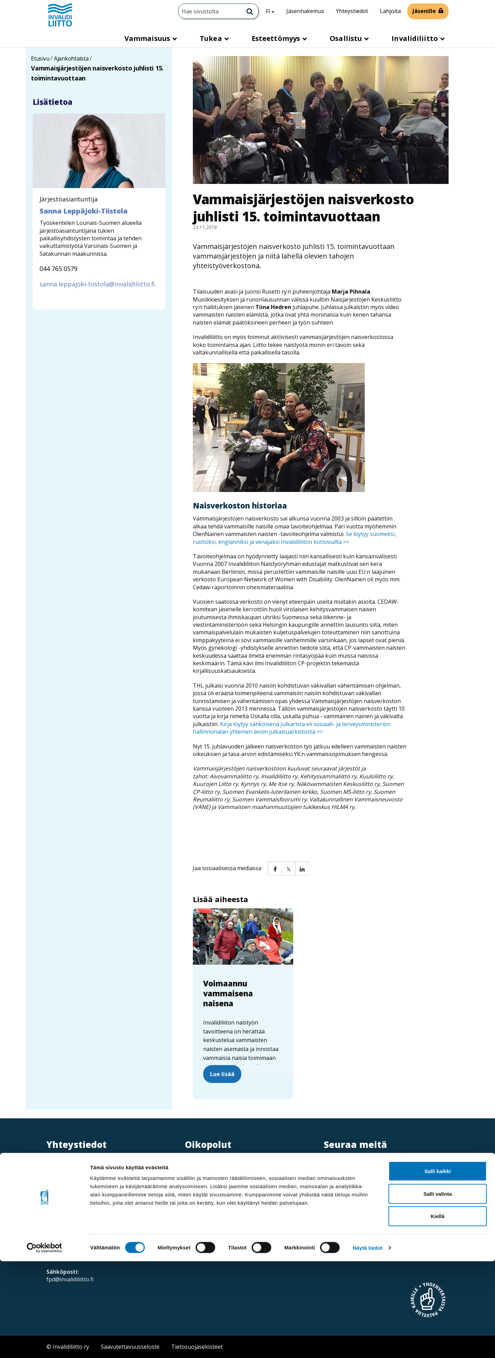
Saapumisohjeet (77, 1235)
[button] (275, 868)
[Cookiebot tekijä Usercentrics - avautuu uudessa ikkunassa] (44, 1344)
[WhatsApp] (400, 1168)
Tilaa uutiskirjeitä (353, 1229)
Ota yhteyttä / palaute (359, 1194)
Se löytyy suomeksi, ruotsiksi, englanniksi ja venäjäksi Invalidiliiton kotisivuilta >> (294, 537)
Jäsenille (424, 11)
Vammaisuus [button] (148, 38)
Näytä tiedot (368, 1344)
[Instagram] (342, 1168)
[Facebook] (370, 1168)
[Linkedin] (356, 1168)
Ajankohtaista (71, 58)
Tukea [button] (212, 38)
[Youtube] (386, 1168)
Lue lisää (222, 1074)
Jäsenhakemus (305, 11)
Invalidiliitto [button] (416, 38)
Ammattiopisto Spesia (224, 1196)
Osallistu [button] (347, 38)
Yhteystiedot (352, 11)
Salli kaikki (438, 1268)
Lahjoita (390, 11)
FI (272, 11)
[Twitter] (329, 1168)
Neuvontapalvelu (353, 1212)
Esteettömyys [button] (277, 38)
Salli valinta (438, 1290)
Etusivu (40, 58)
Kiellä (437, 1313)
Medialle (206, 1180)
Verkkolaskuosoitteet (223, 1165)
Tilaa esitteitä (348, 1246)
